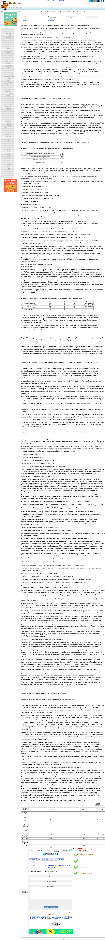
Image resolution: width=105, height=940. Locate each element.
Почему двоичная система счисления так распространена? (35, 917)
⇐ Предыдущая (25, 20)
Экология (8, 172)
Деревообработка (8, 63)
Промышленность (8, 134)
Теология (8, 151)
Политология (8, 125)
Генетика (8, 52)
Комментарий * (50, 886)
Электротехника (9, 177)
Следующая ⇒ (53, 20)
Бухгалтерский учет (8, 50)
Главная (48, 0)
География (9, 54)
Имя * (50, 876)
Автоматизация (8, 29)
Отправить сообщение (50, 907)
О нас (54, 0)
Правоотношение (8, 127)
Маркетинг (9, 97)
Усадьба (8, 157)
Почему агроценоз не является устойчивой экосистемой (67, 917)
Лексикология (8, 91)
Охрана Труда (8, 121)
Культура (8, 89)
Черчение (8, 170)
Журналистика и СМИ (9, 65)
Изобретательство (8, 69)
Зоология (8, 67)
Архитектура (8, 37)
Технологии (8, 153)
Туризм (8, 155)
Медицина (9, 108)
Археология (8, 35)
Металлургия (8, 112)
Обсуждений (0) (53, 17)
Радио (9, 138)
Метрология (8, 114)
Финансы (8, 166)
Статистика (8, 147)
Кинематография (8, 82)
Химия (8, 168)
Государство (8, 59)
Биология (8, 44)
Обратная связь (61, 0)
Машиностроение (8, 106)
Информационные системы (8, 76)
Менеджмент (8, 110)
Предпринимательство (8, 41)
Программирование (8, 129)
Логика (8, 95)
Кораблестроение (8, 84)
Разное (8, 140)
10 (48, 20)
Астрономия (8, 39)
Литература (8, 93)
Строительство (8, 149)
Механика (9, 117)
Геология (8, 56)
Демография (8, 61)
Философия (8, 164)
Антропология (8, 33)
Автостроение (8, 31)
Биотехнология (8, 46)
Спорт (9, 144)
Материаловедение (8, 104)
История (8, 80)
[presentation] (40, 903)
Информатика (8, 74)
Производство (8, 132)
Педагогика (9, 123)
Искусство (9, 78)
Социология (8, 142)
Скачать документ (93, 16)
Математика (8, 99)
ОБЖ (9, 119)
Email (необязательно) (50, 881)
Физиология (8, 162)
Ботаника (8, 48)
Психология (8, 136)
